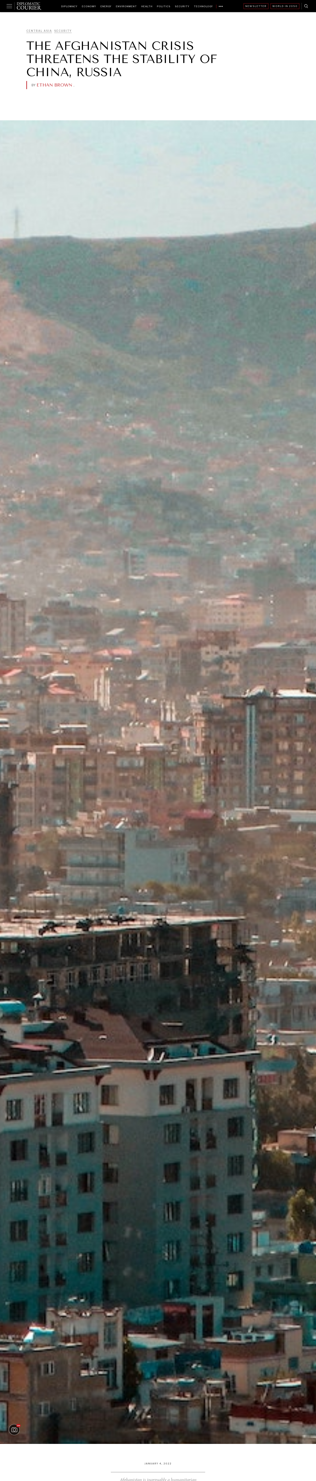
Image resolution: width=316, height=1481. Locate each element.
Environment (126, 6)
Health (147, 6)
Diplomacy (69, 6)
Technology (203, 6)
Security (182, 6)
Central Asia (39, 30)
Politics (164, 6)
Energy (106, 6)
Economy (89, 6)
